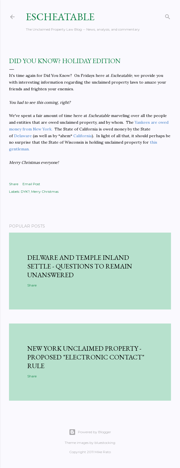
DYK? (25, 191)
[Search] (167, 15)
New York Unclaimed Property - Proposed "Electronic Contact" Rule (85, 357)
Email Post (31, 184)
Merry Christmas (44, 191)
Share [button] (13, 184)
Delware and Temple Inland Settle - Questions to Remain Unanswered (79, 266)
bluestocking (104, 443)
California (82, 135)
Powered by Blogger (90, 432)
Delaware (23, 135)
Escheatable (60, 16)
